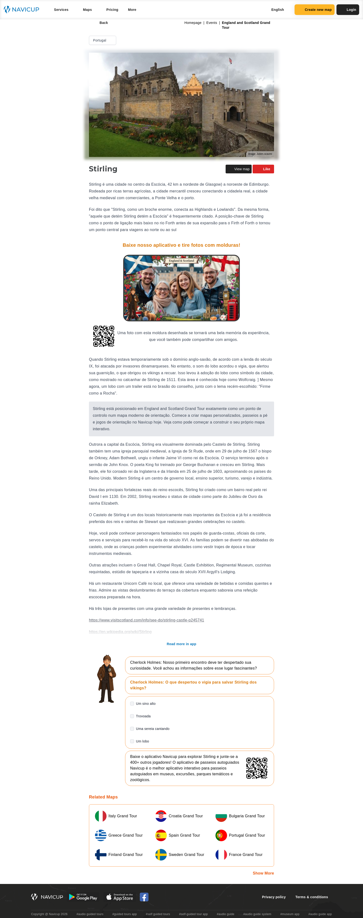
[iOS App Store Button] (119, 897)
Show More (263, 873)
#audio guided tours (90, 914)
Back (100, 22)
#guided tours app (124, 914)
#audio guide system (257, 914)
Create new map (314, 9)
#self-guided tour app (193, 914)
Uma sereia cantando (152, 729)
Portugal (103, 40)
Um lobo (142, 741)
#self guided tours (158, 914)
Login (347, 9)
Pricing (112, 10)
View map (239, 169)
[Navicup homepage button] (23, 10)
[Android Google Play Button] (83, 897)
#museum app (290, 914)
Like (263, 169)
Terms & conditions (312, 897)
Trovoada (143, 716)
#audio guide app (320, 914)
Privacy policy (274, 897)
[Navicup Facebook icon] (144, 897)
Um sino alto (146, 704)
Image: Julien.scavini (260, 154)
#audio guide (226, 914)
